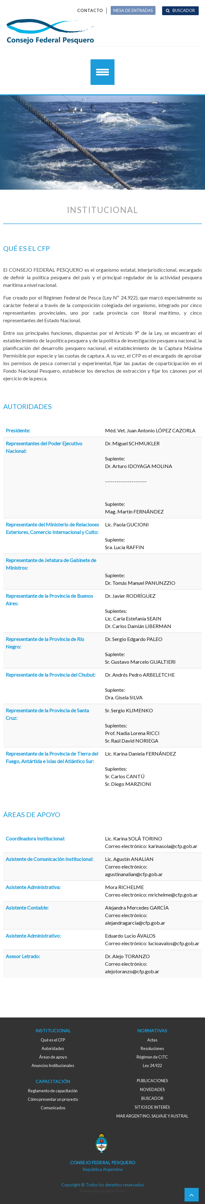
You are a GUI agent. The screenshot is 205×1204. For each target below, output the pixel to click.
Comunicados (53, 1107)
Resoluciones (152, 1048)
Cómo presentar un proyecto (53, 1099)
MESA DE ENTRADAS (133, 10)
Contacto (90, 10)
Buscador (184, 10)
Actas (152, 1039)
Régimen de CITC (152, 1056)
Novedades (152, 1089)
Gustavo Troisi (113, 1191)
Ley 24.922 (152, 1065)
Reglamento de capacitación (53, 1090)
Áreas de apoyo (53, 1056)
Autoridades (53, 1048)
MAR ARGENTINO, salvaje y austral (152, 1115)
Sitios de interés (152, 1107)
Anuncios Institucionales (53, 1065)
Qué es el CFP (53, 1039)
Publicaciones (152, 1080)
